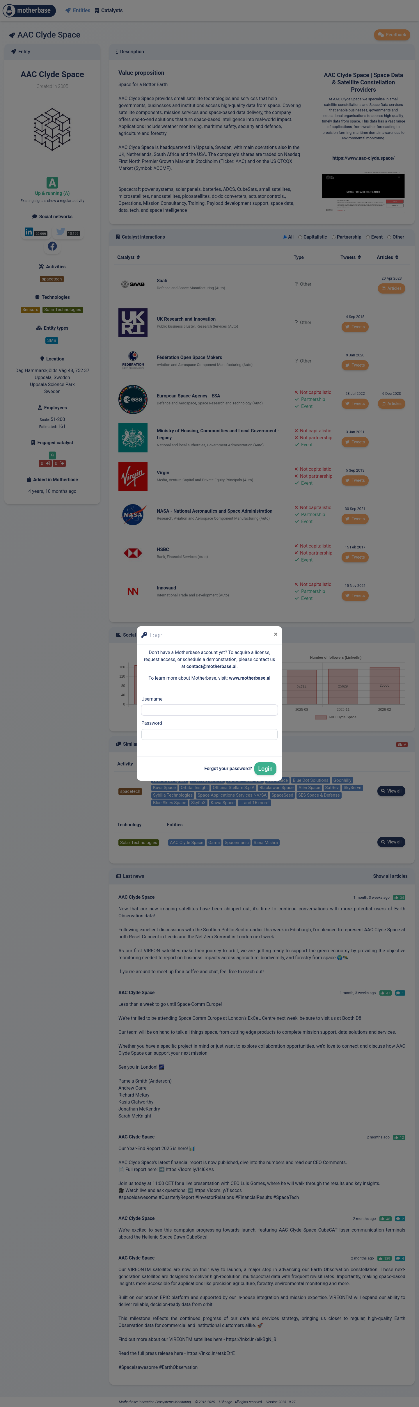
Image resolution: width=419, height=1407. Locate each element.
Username (152, 699)
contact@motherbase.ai (212, 666)
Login (265, 768)
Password (151, 723)
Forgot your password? (228, 768)
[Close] (275, 634)
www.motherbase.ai (250, 678)
